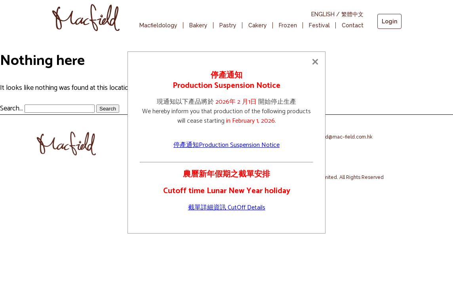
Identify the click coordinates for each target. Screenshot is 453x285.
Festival (319, 25)
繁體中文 (352, 14)
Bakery (198, 25)
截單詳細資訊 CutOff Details (226, 207)
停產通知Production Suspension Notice (226, 145)
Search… (11, 108)
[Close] (315, 62)
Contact (353, 25)
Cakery (257, 25)
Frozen (288, 25)
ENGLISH (323, 14)
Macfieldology (158, 25)
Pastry (227, 25)
